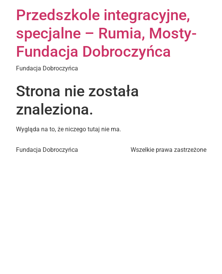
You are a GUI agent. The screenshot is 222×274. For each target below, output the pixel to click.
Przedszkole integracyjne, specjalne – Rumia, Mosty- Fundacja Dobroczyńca (106, 33)
